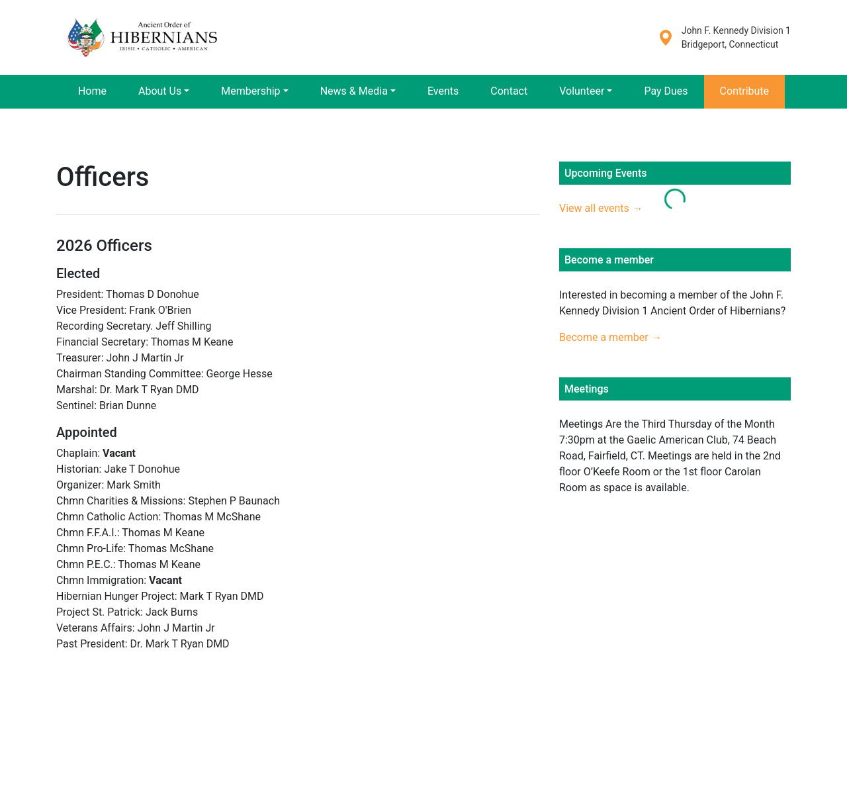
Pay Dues (666, 91)
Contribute (744, 91)
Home (92, 91)
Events (443, 91)
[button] (164, 91)
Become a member (603, 337)
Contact (508, 91)
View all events (594, 208)
